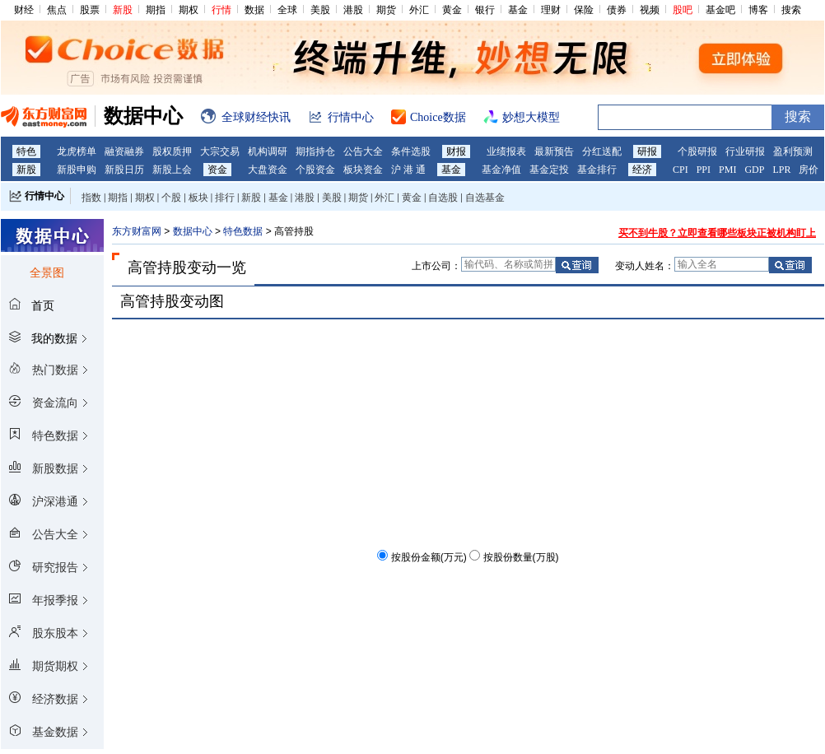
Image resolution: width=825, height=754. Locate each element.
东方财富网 (136, 231)
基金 (518, 10)
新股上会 (172, 169)
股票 (90, 10)
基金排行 (597, 169)
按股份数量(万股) (521, 557)
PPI (704, 169)
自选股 (443, 197)
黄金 (452, 10)
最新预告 (554, 151)
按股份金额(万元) (429, 557)
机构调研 (267, 151)
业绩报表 (506, 151)
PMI (727, 169)
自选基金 (485, 197)
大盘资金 (267, 169)
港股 (353, 10)
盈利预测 (793, 151)
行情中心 (44, 196)
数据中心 (192, 231)
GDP (754, 169)
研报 (647, 151)
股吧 (682, 10)
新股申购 (76, 169)
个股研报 (697, 151)
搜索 (791, 10)
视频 (650, 10)
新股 (123, 10)
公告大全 (363, 151)
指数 (91, 197)
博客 (758, 10)
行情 (221, 10)
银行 (485, 10)
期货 (386, 10)
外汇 (419, 10)
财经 (24, 10)
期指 (155, 10)
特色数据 (243, 231)
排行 (225, 197)
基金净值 (501, 169)
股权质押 (172, 151)
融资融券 (124, 151)
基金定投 (549, 169)
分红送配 (602, 151)
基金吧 (720, 10)
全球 (287, 10)
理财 (551, 10)
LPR (781, 169)
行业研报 (745, 151)
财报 (456, 151)
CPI (680, 169)
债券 (617, 10)
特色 (26, 151)
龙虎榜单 (76, 151)
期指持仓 (315, 151)
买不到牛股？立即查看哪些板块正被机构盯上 (717, 233)
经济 (642, 169)
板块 (198, 197)
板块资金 (363, 169)
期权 (188, 10)
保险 (584, 10)
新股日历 (124, 169)
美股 (320, 10)
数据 (254, 10)
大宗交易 (220, 151)
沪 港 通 (408, 169)
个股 (171, 197)
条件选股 (411, 151)
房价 (808, 169)
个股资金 (315, 169)
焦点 (57, 10)
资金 (217, 169)
